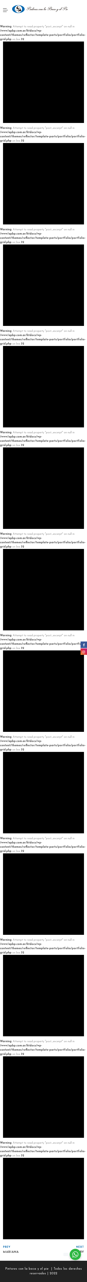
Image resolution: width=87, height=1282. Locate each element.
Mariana (11, 1252)
